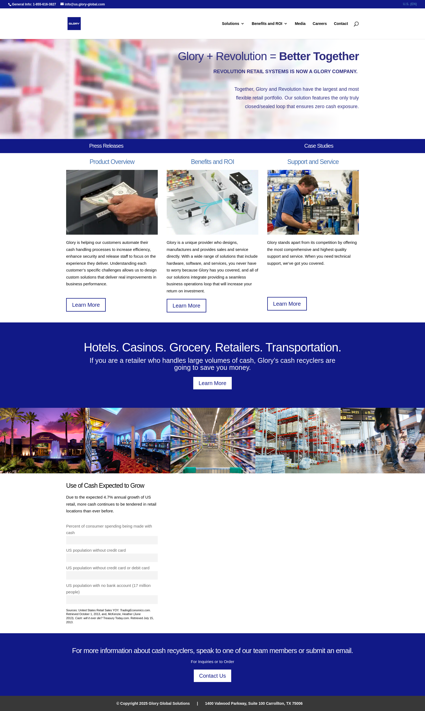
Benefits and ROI (267, 24)
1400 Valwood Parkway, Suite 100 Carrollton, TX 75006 (254, 703)
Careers (320, 24)
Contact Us (212, 676)
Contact (341, 24)
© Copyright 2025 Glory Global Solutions (153, 703)
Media (300, 24)
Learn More (86, 305)
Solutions (230, 24)
